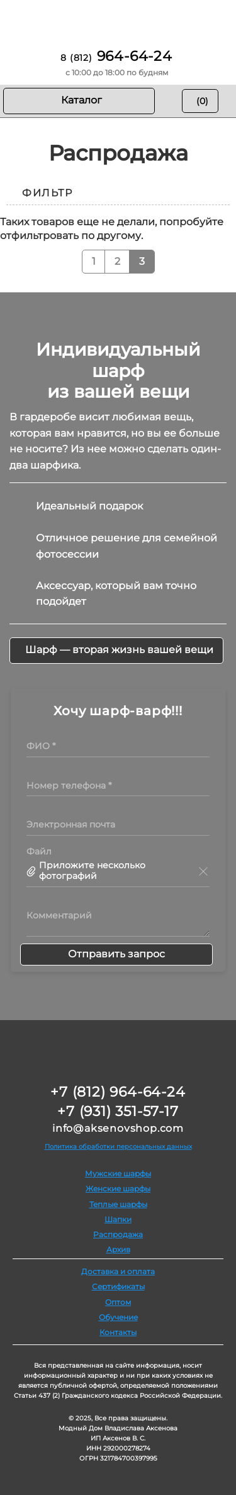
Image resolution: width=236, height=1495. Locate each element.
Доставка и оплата (118, 1271)
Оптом (118, 1302)
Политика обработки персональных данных (118, 1146)
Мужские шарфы (118, 1173)
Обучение (118, 1317)
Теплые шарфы (118, 1204)
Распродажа (118, 1234)
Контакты (118, 1332)
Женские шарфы (118, 1188)
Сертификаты (118, 1286)
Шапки (118, 1219)
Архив (118, 1249)
